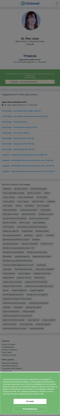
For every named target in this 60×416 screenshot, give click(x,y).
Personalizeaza (30, 409)
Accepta (30, 401)
